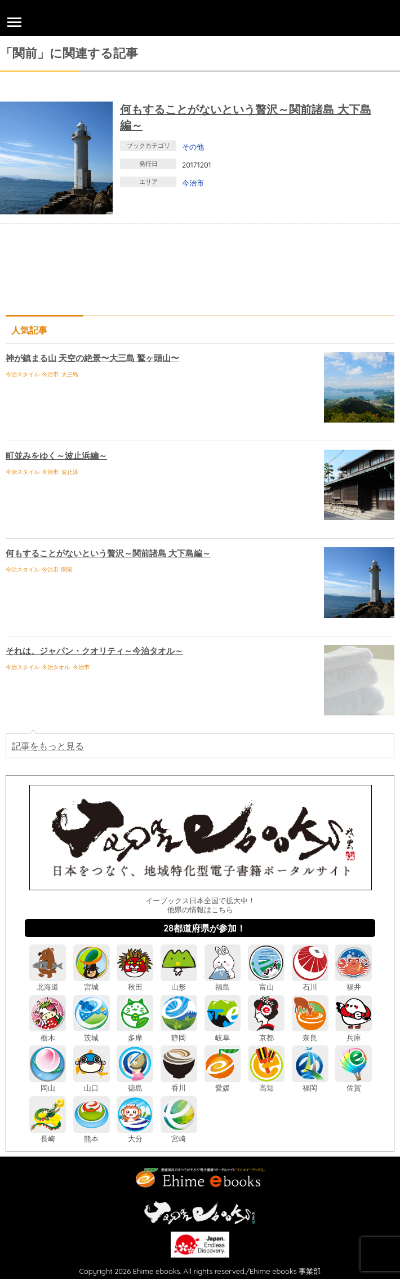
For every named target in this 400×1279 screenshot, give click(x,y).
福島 (223, 982)
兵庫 (353, 1032)
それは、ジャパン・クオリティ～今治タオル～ (94, 650)
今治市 (193, 182)
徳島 (135, 1083)
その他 (193, 146)
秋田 (135, 982)
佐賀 (353, 1083)
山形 (179, 982)
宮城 (91, 982)
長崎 (47, 1134)
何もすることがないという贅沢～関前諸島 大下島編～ (108, 553)
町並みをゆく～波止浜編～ (56, 455)
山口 (91, 1083)
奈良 (310, 1032)
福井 (353, 982)
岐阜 (223, 1032)
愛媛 (223, 1083)
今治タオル (56, 667)
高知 (266, 1083)
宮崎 (179, 1134)
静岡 (179, 1032)
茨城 (91, 1032)
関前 (67, 569)
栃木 (47, 1032)
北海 (47, 982)
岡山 (47, 1083)
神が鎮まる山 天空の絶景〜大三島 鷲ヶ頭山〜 (92, 358)
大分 (135, 1134)
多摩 (135, 1032)
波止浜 (69, 472)
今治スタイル (22, 374)
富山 (266, 982)
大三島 (69, 374)
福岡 (310, 1083)
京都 (266, 1032)
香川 (179, 1083)
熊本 (91, 1134)
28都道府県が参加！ (204, 928)
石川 (310, 982)
